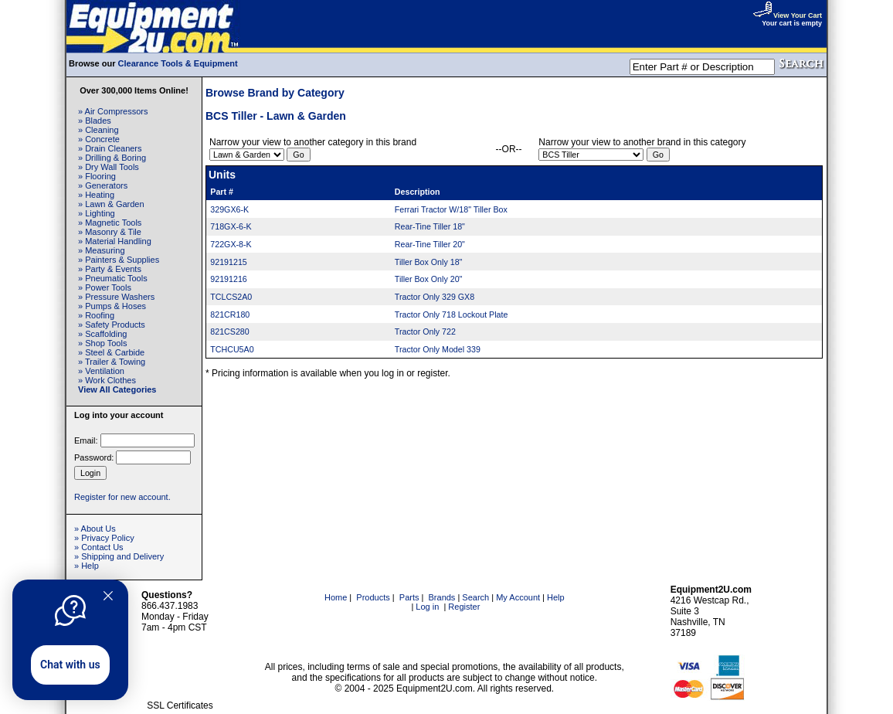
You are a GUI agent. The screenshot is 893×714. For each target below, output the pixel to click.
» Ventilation (101, 371)
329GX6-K (229, 209)
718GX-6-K (230, 226)
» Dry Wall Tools (108, 167)
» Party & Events (109, 269)
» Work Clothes (107, 380)
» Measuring (101, 250)
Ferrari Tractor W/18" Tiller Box (451, 209)
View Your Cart (787, 15)
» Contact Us (99, 547)
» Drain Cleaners (110, 148)
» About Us (95, 528)
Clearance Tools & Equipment (178, 63)
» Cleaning (98, 129)
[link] (180, 672)
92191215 (228, 262)
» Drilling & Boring (112, 157)
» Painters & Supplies (118, 259)
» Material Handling (114, 241)
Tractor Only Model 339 (437, 349)
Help (556, 597)
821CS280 (229, 331)
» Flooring (97, 176)
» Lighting (96, 213)
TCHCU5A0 (231, 349)
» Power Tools (104, 287)
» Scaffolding (102, 333)
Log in (427, 606)
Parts (409, 597)
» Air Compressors (113, 111)
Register (464, 606)
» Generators (102, 185)
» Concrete (99, 139)
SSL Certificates (180, 705)
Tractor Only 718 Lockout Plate (451, 314)
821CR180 (230, 314)
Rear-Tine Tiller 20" (430, 244)
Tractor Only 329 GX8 (434, 296)
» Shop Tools (102, 343)
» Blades (94, 120)
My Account (518, 597)
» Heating (96, 194)
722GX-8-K (230, 244)
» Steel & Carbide (111, 352)
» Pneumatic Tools (113, 278)
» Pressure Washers (116, 296)
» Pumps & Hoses (112, 306)
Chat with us (70, 664)
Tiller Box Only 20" (428, 279)
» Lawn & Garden (111, 204)
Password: (94, 457)
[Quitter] (108, 596)
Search (475, 597)
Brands (442, 597)
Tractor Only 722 (425, 331)
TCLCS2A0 (231, 296)
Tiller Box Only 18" (428, 262)
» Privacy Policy (104, 537)
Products (372, 597)
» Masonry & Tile (109, 231)
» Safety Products (111, 324)
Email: (86, 440)
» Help (86, 565)
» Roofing (96, 315)
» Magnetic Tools (109, 222)
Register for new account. (122, 497)
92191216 (228, 279)
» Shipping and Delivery (119, 556)
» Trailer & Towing (111, 361)
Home (335, 597)
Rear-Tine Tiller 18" (430, 226)
